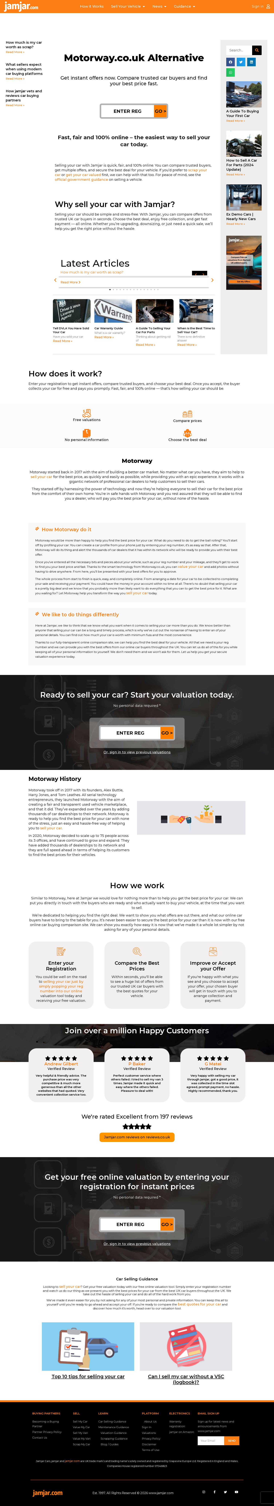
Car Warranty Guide (108, 328)
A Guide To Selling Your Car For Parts (153, 330)
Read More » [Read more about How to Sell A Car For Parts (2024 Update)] (235, 174)
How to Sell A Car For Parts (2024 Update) (241, 165)
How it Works (92, 6)
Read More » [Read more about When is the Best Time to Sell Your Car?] (187, 345)
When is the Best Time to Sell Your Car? (196, 330)
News (159, 6)
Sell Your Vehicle (128, 6)
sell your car (41, 477)
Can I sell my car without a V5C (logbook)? (186, 1379)
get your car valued (83, 175)
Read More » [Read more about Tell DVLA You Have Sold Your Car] (62, 341)
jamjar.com (72, 1461)
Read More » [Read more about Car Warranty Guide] (104, 337)
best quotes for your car (199, 1304)
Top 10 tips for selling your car (88, 1376)
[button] (55, 279)
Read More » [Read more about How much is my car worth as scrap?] (15, 52)
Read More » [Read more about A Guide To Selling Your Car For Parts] (145, 345)
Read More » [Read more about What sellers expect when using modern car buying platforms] (15, 78)
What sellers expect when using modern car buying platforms (24, 69)
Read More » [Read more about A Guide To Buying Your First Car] (235, 120)
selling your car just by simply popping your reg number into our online (61, 986)
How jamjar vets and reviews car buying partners (24, 95)
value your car (190, 567)
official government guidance (81, 180)
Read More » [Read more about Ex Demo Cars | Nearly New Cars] (235, 224)
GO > (160, 111)
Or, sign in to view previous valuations (137, 752)
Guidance (184, 6)
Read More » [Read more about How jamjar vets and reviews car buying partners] (15, 105)
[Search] (257, 50)
